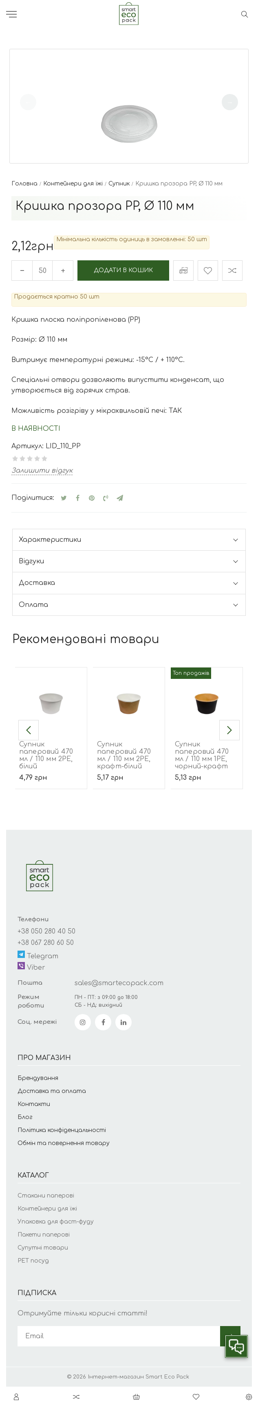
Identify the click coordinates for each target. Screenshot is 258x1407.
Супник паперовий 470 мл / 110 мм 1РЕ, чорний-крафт (202, 755)
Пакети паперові (44, 1235)
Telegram (38, 955)
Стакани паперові (46, 1196)
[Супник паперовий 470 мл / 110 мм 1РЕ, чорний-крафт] (207, 698)
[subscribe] (119, 1336)
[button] (230, 102)
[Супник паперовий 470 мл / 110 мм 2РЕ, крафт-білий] (129, 698)
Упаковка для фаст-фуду (56, 1222)
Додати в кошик (123, 270)
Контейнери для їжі (47, 1209)
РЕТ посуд (33, 1261)
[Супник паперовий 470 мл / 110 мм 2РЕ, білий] (51, 698)
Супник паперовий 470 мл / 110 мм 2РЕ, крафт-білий (124, 755)
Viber (31, 966)
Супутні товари (43, 1248)
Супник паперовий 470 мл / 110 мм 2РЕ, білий (46, 755)
